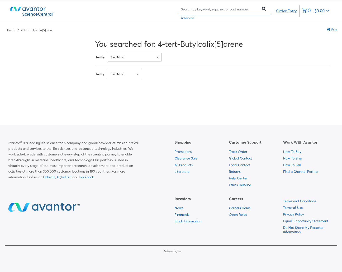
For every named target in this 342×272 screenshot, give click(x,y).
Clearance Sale (186, 158)
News (179, 208)
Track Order (238, 152)
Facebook (86, 177)
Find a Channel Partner (300, 171)
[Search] (219, 9)
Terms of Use (293, 208)
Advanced (187, 18)
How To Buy (292, 152)
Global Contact (240, 158)
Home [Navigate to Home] (11, 30)
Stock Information (188, 221)
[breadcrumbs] (30, 29)
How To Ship (292, 158)
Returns (235, 171)
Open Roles (238, 214)
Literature (182, 171)
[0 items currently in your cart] (316, 11)
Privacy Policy (293, 214)
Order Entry (286, 11)
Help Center (238, 178)
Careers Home (240, 208)
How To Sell (292, 165)
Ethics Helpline (240, 185)
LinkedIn (49, 177)
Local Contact (239, 165)
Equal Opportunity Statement (305, 221)
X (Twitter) (64, 177)
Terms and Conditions (299, 201)
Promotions (183, 152)
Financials (182, 214)
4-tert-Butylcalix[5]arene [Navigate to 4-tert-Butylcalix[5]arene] (37, 30)
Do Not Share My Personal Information (303, 229)
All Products (184, 165)
